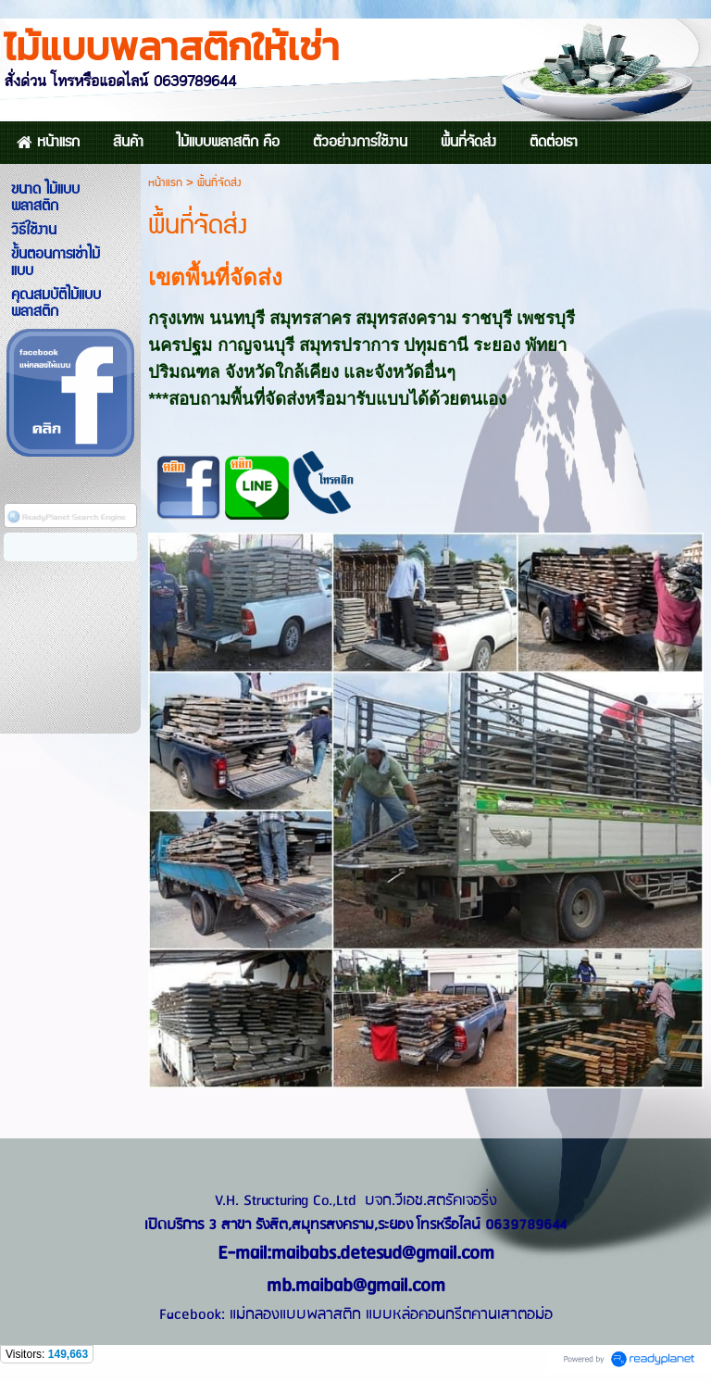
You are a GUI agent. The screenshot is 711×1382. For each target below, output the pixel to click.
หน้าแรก (165, 183)
